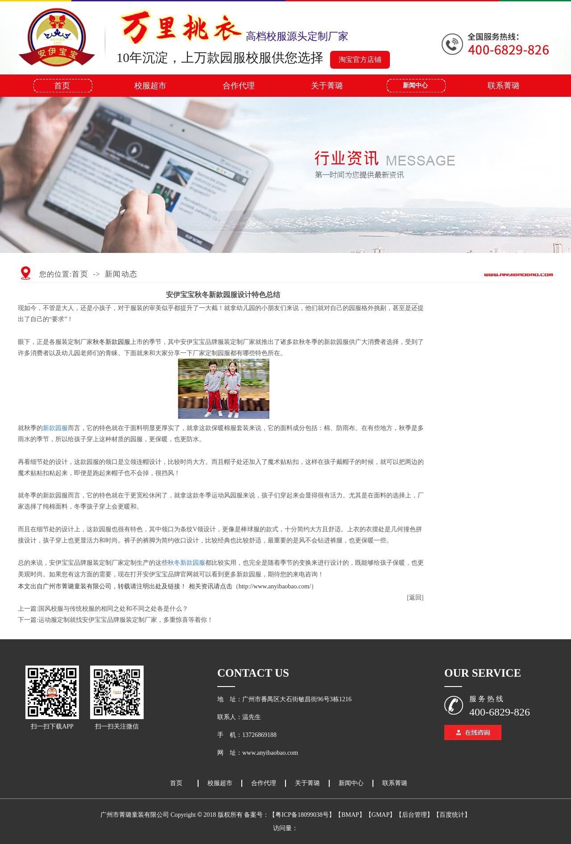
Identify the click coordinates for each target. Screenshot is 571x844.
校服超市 (150, 85)
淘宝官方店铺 (360, 59)
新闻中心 (415, 85)
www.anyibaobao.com (270, 752)
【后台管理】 (414, 814)
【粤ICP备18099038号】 (302, 814)
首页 (62, 85)
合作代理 (239, 85)
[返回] (415, 597)
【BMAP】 (350, 814)
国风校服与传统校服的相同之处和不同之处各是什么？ (113, 608)
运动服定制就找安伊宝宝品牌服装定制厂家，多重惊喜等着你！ (125, 619)
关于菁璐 (327, 85)
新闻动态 (121, 274)
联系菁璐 (504, 85)
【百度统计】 (452, 814)
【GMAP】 (380, 814)
